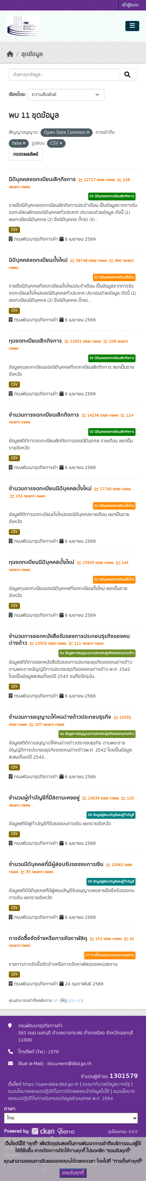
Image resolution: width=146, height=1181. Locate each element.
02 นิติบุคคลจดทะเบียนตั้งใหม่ (114, 277)
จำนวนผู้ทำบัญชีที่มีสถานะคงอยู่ (45, 797)
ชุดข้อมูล (32, 54)
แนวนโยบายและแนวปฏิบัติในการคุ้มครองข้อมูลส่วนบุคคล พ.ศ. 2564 (71, 1095)
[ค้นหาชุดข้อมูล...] (64, 75)
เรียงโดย (17, 94)
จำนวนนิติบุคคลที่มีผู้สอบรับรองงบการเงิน (57, 864)
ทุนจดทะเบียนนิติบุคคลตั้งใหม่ (42, 562)
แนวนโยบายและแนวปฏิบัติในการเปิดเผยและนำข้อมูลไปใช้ (59, 1091)
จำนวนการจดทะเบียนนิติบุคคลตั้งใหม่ (51, 488)
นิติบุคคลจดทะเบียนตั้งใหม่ (39, 260)
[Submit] (128, 75)
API (56, 1001)
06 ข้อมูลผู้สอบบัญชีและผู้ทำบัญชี (111, 815)
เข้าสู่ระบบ (130, 5)
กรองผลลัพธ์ (25, 154)
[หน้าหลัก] (10, 54)
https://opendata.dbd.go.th (51, 1084)
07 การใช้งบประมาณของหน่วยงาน (110, 955)
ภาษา (9, 1109)
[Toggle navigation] (132, 26)
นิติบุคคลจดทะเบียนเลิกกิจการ (43, 179)
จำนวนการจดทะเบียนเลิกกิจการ (44, 415)
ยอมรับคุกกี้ (73, 1173)
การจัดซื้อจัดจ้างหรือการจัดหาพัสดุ (49, 938)
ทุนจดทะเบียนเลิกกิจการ (36, 341)
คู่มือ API (75, 1001)
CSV (14, 229)
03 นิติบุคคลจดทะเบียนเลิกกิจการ (112, 196)
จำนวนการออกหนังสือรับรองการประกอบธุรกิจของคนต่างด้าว (69, 640)
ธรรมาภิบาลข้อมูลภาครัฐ (106, 1084)
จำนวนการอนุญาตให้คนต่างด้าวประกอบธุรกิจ (61, 717)
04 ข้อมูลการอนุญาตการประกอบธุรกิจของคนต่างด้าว (97, 653)
